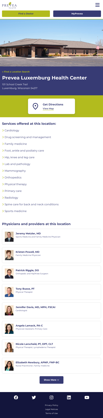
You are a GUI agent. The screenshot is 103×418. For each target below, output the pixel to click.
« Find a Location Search (16, 71)
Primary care (13, 191)
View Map (48, 108)
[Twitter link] (34, 398)
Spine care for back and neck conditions (32, 204)
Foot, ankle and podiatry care (24, 150)
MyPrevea (77, 13)
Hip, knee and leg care (19, 157)
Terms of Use (51, 413)
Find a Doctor (26, 13)
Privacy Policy (51, 405)
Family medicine (16, 143)
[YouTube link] (86, 398)
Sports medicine (16, 211)
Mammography (15, 170)
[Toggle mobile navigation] (97, 5)
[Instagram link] (51, 398)
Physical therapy (16, 184)
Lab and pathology (17, 164)
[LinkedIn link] (69, 398)
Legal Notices (51, 409)
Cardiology (12, 130)
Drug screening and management (28, 137)
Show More (51, 380)
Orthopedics (13, 177)
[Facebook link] (16, 398)
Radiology (11, 197)
